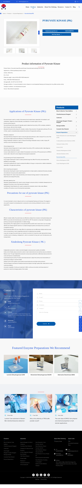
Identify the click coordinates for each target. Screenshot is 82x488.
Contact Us (68, 7)
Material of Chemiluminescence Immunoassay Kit (24, 466)
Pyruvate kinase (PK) (29, 13)
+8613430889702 (6, 1)
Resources (61, 7)
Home (27, 7)
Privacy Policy (44, 483)
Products (33, 7)
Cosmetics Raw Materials (26, 449)
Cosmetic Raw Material (62, 129)
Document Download (73, 446)
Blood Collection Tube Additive (64, 111)
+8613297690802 (59, 454)
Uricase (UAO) (59, 147)
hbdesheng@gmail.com (23, 1)
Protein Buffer (23, 462)
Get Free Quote (51, 34)
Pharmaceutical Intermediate (42, 461)
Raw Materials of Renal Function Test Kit (41, 450)
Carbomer (59, 117)
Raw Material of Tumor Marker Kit (42, 458)
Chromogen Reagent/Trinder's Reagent (64, 121)
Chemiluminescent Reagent (63, 114)
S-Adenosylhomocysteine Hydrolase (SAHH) (65, 140)
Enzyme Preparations (18, 13)
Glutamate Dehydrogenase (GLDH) (63, 150)
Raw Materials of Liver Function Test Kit (41, 447)
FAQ (69, 445)
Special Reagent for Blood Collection (26, 447)
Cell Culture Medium (24, 459)
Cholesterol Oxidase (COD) (62, 144)
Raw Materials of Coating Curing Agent (41, 464)
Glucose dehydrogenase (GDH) (62, 160)
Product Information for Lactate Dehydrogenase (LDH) (66, 136)
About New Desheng (50, 7)
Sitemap (37, 483)
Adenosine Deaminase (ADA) (62, 153)
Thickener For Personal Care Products (26, 453)
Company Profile (58, 445)
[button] (39, 32)
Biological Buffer (60, 125)
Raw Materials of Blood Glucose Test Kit (41, 454)
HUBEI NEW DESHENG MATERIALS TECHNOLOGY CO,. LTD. (39, 481)
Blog (74, 7)
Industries (40, 7)
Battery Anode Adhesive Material (41, 468)
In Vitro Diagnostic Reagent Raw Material (26, 456)
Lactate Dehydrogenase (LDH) (62, 163)
